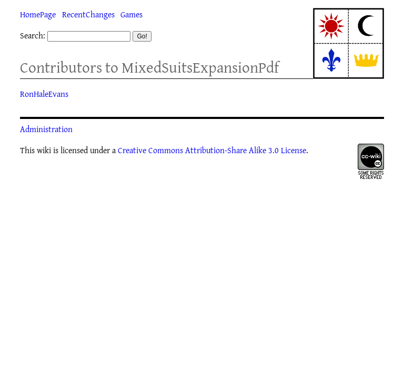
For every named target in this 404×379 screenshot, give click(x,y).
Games (131, 14)
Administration (46, 129)
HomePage (38, 14)
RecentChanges (88, 14)
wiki (44, 150)
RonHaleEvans (44, 93)
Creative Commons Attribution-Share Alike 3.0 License (212, 150)
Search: (32, 35)
